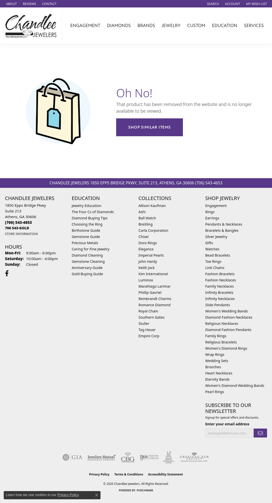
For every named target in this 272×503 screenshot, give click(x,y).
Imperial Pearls (151, 255)
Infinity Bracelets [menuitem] (219, 292)
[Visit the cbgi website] (128, 457)
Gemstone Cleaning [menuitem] (88, 261)
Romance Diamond (154, 304)
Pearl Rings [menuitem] (214, 391)
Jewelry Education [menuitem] (86, 205)
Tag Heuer (147, 329)
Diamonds (119, 25)
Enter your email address (227, 424)
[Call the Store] (18, 222)
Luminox (145, 280)
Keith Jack (146, 267)
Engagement (85, 25)
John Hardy (147, 261)
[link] (11, 3)
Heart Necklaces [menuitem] (218, 373)
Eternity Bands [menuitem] (217, 379)
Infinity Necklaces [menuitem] (220, 298)
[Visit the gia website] (72, 457)
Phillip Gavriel (149, 292)
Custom (196, 25)
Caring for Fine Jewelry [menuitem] (90, 249)
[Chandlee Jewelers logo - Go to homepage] (32, 25)
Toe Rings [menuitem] (213, 261)
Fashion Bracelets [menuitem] (220, 273)
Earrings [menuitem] (212, 218)
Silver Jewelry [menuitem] (216, 236)
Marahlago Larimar (154, 286)
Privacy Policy (99, 474)
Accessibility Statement (165, 474)
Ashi (142, 211)
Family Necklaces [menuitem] (219, 286)
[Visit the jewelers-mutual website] (101, 457)
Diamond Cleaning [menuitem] (87, 255)
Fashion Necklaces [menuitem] (220, 280)
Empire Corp (148, 336)
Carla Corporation (153, 230)
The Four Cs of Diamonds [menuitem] (93, 211)
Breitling (145, 224)
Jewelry (171, 25)
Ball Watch (147, 218)
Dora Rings (147, 242)
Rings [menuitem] (209, 211)
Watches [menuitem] (212, 249)
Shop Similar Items (149, 127)
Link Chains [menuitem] (214, 267)
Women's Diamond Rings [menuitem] (226, 348)
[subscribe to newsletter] (260, 433)
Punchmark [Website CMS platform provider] (145, 490)
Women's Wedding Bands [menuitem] (226, 311)
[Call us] (17, 228)
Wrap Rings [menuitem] (214, 354)
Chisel (143, 236)
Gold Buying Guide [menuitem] (87, 273)
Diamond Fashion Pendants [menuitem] (228, 329)
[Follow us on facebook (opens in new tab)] (7, 273)
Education (224, 25)
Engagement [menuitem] (216, 205)
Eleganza (145, 249)
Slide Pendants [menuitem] (217, 304)
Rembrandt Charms (154, 298)
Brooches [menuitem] (213, 367)
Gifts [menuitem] (209, 242)
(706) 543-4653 (208, 183)
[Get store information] (21, 234)
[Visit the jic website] (168, 457)
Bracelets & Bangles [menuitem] (221, 230)
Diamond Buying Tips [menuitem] (89, 218)
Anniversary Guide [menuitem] (87, 267)
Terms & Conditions (128, 474)
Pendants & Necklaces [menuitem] (223, 224)
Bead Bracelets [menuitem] (217, 255)
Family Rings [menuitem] (215, 336)
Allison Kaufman (152, 205)
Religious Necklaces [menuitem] (221, 323)
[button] (212, 3)
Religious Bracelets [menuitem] (221, 342)
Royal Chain (148, 311)
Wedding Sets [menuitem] (216, 360)
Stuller (143, 323)
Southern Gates (151, 317)
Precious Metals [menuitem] (85, 242)
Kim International (153, 273)
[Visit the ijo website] (149, 457)
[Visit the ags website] (194, 457)
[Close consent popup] (96, 495)
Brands (146, 25)
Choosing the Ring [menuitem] (87, 224)
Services (254, 25)
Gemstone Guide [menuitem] (86, 236)
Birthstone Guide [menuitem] (86, 230)
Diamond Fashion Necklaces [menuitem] (228, 317)
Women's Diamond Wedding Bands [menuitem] (234, 385)
